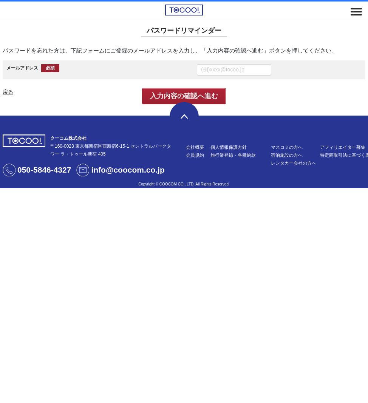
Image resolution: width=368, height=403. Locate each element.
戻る (8, 92)
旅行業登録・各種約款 (233, 155)
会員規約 (195, 155)
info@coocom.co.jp (127, 169)
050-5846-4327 (44, 169)
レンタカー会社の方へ (293, 163)
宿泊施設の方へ (287, 155)
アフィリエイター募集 (342, 147)
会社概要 (195, 147)
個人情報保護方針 (228, 147)
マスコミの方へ (287, 147)
